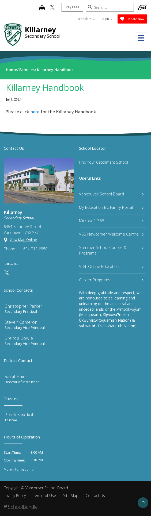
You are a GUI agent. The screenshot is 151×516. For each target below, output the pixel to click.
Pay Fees (72, 7)
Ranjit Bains (16, 376)
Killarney (40, 29)
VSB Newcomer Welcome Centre (111, 234)
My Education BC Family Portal (111, 207)
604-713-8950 (35, 248)
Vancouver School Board (111, 194)
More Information (17, 469)
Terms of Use (44, 495)
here (35, 112)
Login (106, 19)
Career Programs (111, 279)
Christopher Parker (23, 306)
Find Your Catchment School (103, 162)
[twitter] (52, 7)
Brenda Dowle (19, 338)
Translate (86, 19)
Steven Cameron (21, 322)
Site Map (70, 495)
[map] (41, 7)
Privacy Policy (14, 495)
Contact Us (95, 495)
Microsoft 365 (111, 220)
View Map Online (23, 239)
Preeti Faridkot (19, 414)
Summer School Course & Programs (111, 250)
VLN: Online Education (111, 266)
